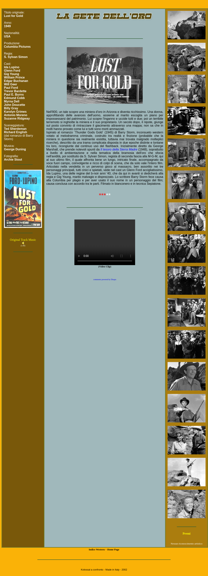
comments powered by (104, 279)
